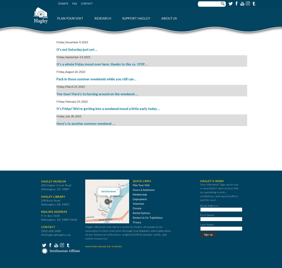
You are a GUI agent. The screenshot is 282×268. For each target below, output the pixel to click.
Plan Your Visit (70, 18)
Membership (140, 194)
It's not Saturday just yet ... (76, 49)
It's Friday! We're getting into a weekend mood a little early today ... (108, 109)
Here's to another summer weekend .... (85, 124)
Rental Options (141, 213)
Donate (63, 3)
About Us (169, 18)
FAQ (74, 3)
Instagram (247, 3)
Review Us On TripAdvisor (148, 217)
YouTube (242, 3)
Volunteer (138, 203)
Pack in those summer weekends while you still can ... (96, 79)
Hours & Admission (144, 189)
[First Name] (221, 219)
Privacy (137, 222)
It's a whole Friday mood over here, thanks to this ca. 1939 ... (101, 64)
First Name (207, 215)
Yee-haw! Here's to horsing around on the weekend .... (97, 94)
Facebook (236, 3)
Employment (140, 199)
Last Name (207, 224)
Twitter (230, 3)
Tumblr (253, 3)
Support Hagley (136, 18)
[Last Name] (221, 229)
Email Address (209, 205)
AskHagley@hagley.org (55, 234)
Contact (87, 3)
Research (102, 18)
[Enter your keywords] (212, 4)
